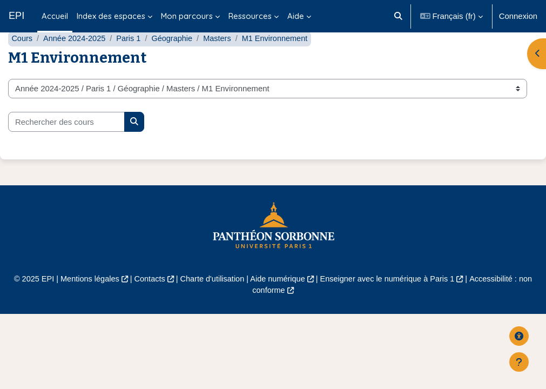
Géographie (176, 63)
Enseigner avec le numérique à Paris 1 (390, 304)
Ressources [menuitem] (250, 16)
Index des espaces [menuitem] (111, 16)
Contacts (147, 304)
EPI (16, 15)
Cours (22, 63)
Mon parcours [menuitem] (187, 16)
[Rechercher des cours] (66, 147)
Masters (222, 63)
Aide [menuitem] (295, 16)
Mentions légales (85, 304)
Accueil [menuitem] (55, 16)
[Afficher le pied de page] (519, 362)
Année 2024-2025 (76, 63)
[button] (398, 16)
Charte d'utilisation (211, 304)
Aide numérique (278, 304)
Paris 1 (131, 63)
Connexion (518, 16)
